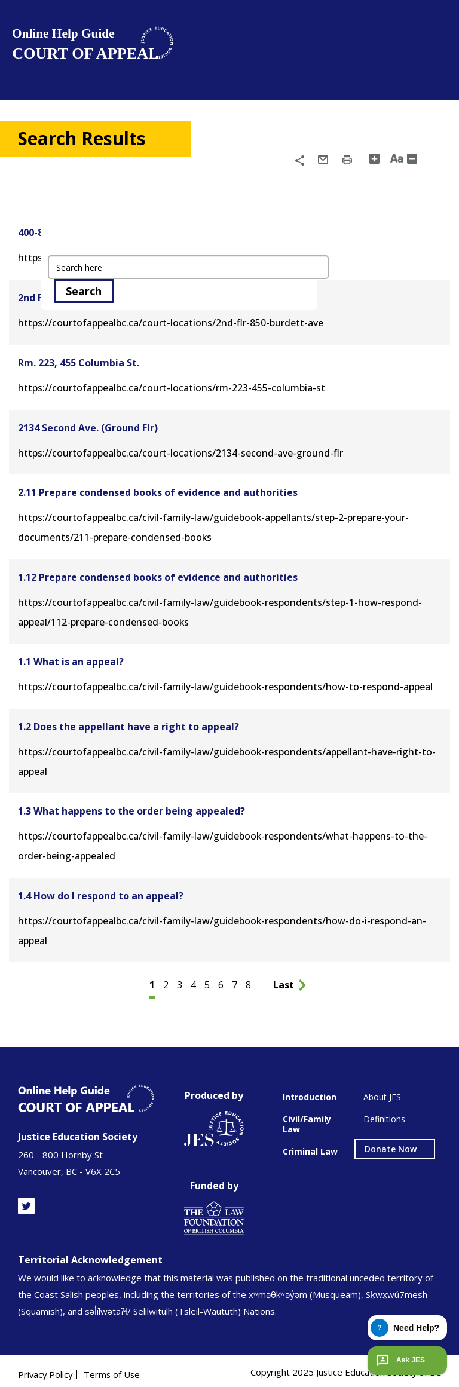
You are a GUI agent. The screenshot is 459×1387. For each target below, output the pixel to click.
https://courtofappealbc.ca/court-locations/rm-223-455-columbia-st (169, 386)
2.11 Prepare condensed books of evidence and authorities (158, 490)
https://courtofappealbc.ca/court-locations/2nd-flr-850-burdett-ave (168, 322)
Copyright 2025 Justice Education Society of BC (345, 1365)
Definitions (384, 1112)
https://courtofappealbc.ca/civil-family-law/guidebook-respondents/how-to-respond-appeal (223, 683)
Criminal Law (310, 1144)
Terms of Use (114, 1368)
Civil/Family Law (307, 1117)
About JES (382, 1090)
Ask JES (399, 1361)
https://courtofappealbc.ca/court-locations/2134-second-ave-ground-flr (178, 451)
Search (84, 291)
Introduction (309, 1090)
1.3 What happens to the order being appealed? (131, 806)
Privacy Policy (46, 1368)
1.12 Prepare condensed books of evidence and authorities (158, 574)
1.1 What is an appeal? (71, 658)
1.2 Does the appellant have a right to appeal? (128, 722)
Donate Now (391, 1142)
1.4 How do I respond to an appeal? (100, 889)
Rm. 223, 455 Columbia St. (78, 361)
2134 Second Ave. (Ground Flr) (88, 426)
